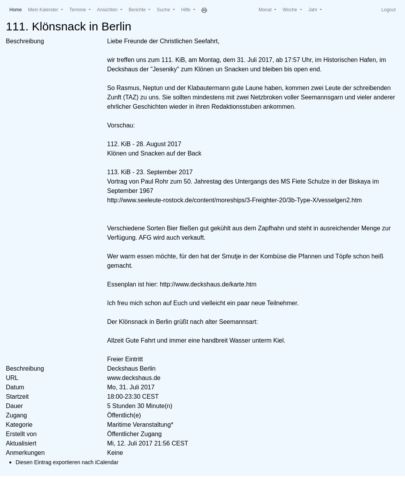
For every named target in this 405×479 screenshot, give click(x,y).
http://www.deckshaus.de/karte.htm (208, 284)
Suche (164, 9)
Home (17, 9)
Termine (78, 9)
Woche (290, 9)
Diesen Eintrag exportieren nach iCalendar (67, 462)
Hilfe (186, 9)
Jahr (313, 9)
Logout (388, 9)
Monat (265, 9)
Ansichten (108, 9)
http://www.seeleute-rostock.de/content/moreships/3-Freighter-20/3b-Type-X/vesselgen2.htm (234, 200)
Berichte (138, 9)
